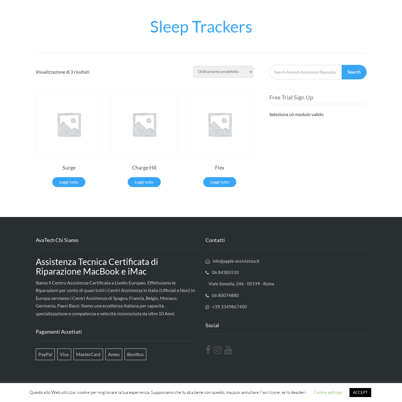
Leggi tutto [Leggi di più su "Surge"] (68, 181)
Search (354, 71)
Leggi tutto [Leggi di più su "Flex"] (219, 181)
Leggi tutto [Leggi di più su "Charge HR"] (144, 181)
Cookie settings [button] (327, 392)
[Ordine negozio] (223, 72)
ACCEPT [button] (360, 392)
